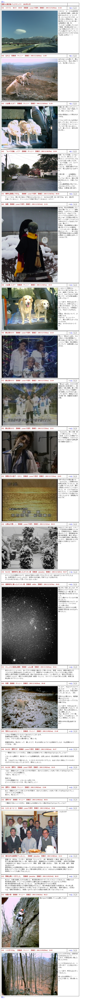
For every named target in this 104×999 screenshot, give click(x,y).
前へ (2, 997)
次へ (2, 1)
